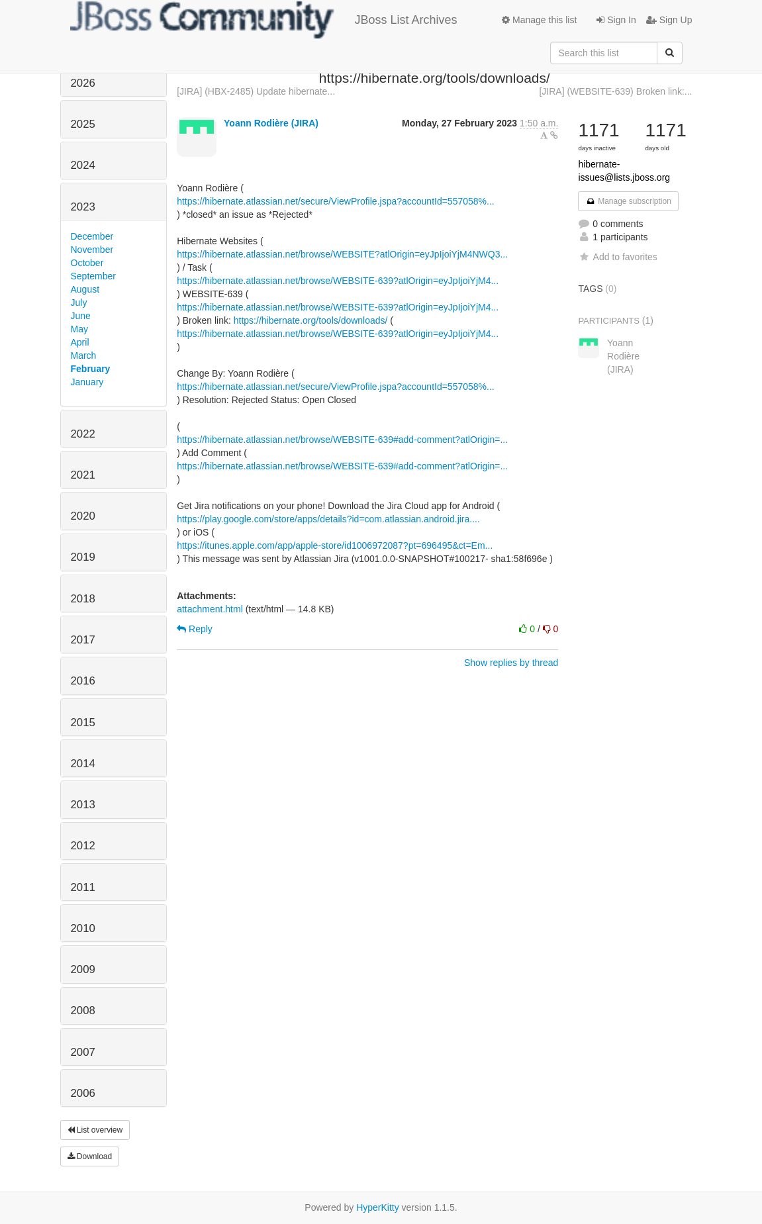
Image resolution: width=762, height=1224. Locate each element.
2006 (83, 1093)
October (87, 263)
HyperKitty (377, 1207)
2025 (83, 124)
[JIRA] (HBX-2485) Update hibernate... (256, 91)
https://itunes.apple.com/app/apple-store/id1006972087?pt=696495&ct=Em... (335, 545)
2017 (83, 640)
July (79, 302)
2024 (83, 165)
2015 (83, 722)
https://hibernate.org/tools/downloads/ (311, 320)
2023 (83, 207)
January (87, 382)
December (92, 236)
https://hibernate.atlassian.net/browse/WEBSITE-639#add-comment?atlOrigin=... (342, 439)
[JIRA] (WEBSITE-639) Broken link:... (615, 91)
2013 (83, 804)
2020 (83, 516)
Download (90, 1156)
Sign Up (669, 20)
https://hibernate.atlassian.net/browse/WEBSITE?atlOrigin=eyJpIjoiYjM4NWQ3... (342, 254)
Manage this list (539, 20)
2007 (83, 1052)
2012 (83, 845)
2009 (83, 969)
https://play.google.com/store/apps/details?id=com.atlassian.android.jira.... (328, 519)
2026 (83, 83)
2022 (83, 434)
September (93, 276)
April (80, 342)
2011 (83, 887)
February (91, 368)
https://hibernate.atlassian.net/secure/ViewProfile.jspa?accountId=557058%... (336, 201)
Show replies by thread (511, 662)
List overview (95, 1130)
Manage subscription (628, 201)
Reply (195, 629)
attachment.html (210, 609)
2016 (83, 681)
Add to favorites (617, 257)
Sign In (616, 20)
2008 (83, 1010)
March (84, 355)
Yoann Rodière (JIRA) (271, 123)
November (92, 249)
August (85, 289)
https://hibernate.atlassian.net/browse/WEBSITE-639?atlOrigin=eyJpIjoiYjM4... (338, 280)
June (81, 315)
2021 (83, 475)
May (79, 329)
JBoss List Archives (263, 19)
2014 (83, 763)
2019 (83, 557)
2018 (83, 598)
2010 (83, 928)
